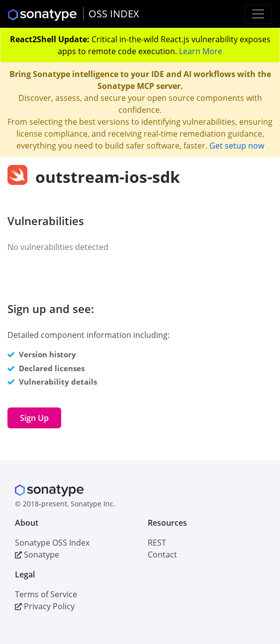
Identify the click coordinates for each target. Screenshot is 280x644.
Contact (162, 554)
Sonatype (37, 554)
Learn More (200, 51)
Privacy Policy (45, 606)
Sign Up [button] (34, 417)
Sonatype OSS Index (52, 542)
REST (157, 542)
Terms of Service (46, 594)
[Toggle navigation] (258, 14)
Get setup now (236, 145)
